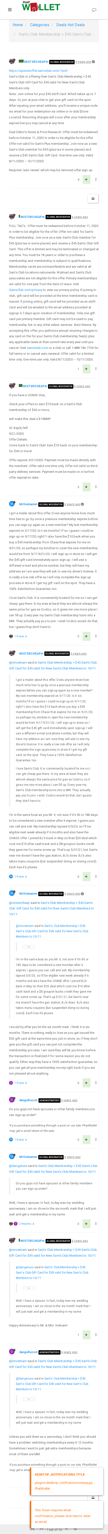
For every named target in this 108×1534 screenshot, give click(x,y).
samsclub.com (37, 348)
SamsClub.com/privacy (25, 290)
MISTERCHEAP (35, 62)
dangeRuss (27, 1100)
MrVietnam (27, 504)
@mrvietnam (18, 662)
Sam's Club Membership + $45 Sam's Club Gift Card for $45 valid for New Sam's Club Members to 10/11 (51, 908)
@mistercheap (19, 903)
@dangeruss (18, 1166)
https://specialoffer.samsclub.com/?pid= (38, 70)
